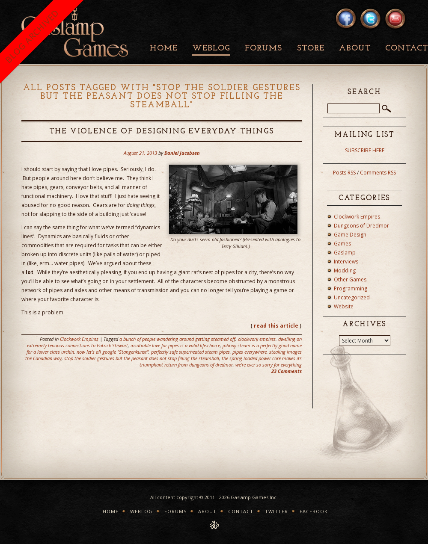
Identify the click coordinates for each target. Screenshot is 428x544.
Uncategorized (352, 297)
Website (344, 306)
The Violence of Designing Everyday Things (161, 131)
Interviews (346, 261)
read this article (276, 325)
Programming (350, 288)
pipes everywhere (249, 352)
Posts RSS (344, 172)
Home (164, 48)
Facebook (314, 511)
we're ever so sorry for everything (268, 364)
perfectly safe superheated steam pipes (190, 352)
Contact (240, 511)
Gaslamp (345, 252)
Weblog (211, 48)
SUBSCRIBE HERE (364, 150)
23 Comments (286, 371)
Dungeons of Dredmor (361, 225)
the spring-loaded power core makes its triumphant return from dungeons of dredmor (221, 361)
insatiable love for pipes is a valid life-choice (175, 345)
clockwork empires (257, 339)
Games (342, 243)
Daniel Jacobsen (182, 153)
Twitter (276, 511)
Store (310, 48)
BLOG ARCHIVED (32, 36)
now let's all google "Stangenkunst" (113, 352)
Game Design (350, 234)
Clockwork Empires (79, 339)
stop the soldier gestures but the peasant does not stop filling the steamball (141, 358)
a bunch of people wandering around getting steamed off (177, 339)
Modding (345, 270)
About (355, 48)
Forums (263, 48)
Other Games (350, 279)
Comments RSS (378, 172)
